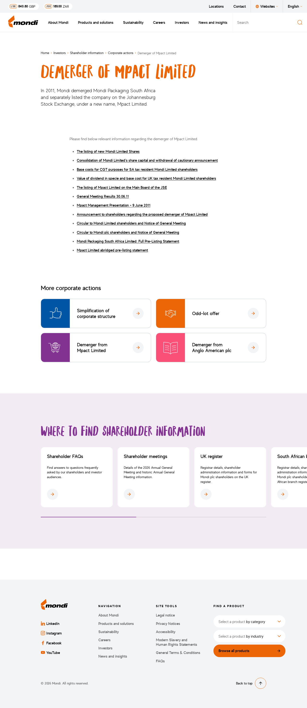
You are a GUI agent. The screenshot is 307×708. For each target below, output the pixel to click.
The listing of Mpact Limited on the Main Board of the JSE (122, 187)
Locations (216, 6)
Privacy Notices (168, 623)
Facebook (51, 643)
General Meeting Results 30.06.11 (103, 196)
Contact (239, 6)
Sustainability (133, 22)
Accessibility (165, 631)
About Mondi (58, 22)
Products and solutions (95, 22)
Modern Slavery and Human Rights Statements (176, 642)
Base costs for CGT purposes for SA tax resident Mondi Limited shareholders (137, 169)
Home (45, 53)
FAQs (160, 661)
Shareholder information (87, 53)
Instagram (51, 633)
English (295, 6)
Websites (267, 6)
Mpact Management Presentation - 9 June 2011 (113, 205)
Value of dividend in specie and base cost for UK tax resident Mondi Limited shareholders (146, 178)
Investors (182, 22)
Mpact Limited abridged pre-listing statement (112, 250)
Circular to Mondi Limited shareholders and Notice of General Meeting (131, 223)
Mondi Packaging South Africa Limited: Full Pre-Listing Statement (128, 241)
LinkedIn (50, 623)
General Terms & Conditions (178, 652)
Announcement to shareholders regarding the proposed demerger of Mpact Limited (142, 214)
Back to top (251, 683)
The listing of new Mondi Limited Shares (108, 151)
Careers (159, 22)
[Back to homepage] (23, 22)
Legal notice (165, 615)
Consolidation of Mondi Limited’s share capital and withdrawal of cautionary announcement (147, 160)
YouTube (50, 652)
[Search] (300, 22)
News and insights (213, 22)
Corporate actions (120, 53)
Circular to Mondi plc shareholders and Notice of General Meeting (128, 232)
